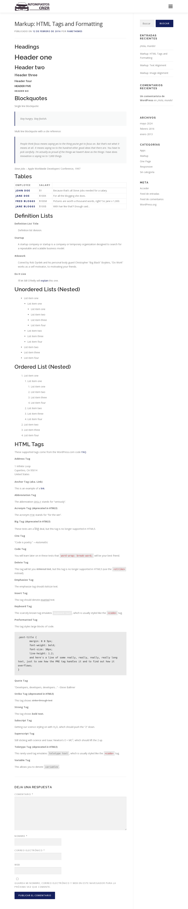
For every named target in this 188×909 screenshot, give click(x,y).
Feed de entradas (149, 193)
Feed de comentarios (152, 199)
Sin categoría (147, 172)
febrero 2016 (147, 128)
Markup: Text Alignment (153, 65)
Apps (142, 150)
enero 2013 (146, 134)
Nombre (21, 836)
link (42, 488)
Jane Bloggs (25, 206)
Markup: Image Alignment (154, 73)
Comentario (24, 794)
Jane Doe (23, 195)
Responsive (146, 166)
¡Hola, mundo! (147, 46)
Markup (144, 155)
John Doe (23, 190)
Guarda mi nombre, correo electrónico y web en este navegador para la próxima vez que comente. (65, 885)
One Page (145, 161)
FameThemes (75, 31)
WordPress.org (148, 204)
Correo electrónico (30, 850)
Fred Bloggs (25, 201)
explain (44, 280)
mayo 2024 (146, 123)
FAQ (83, 452)
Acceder (144, 188)
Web (17, 864)
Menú (170, 6)
